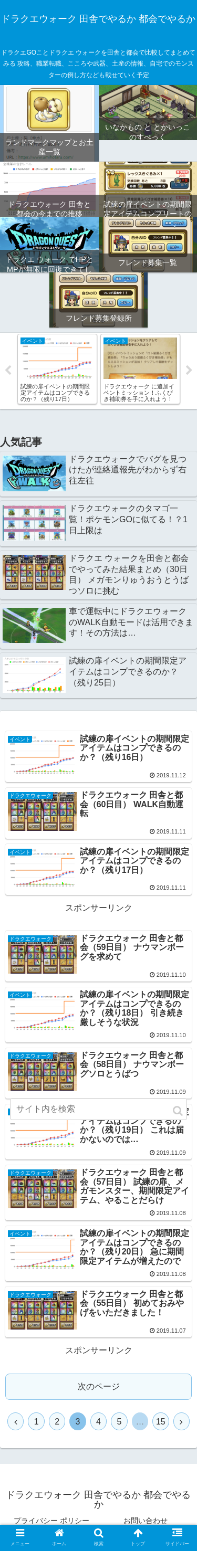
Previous (8, 370)
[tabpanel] (57, 369)
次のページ (99, 1386)
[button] (178, 1111)
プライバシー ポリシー (51, 1520)
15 (160, 1421)
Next (189, 370)
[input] (99, 1109)
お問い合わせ (145, 1520)
